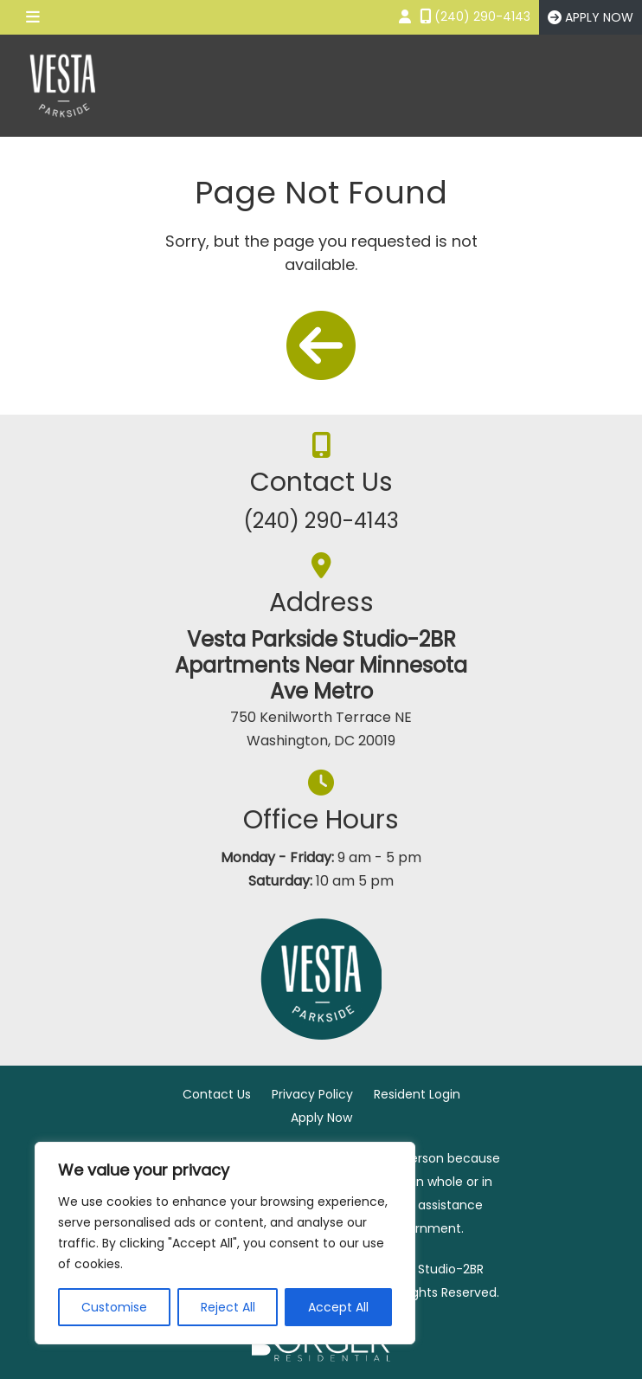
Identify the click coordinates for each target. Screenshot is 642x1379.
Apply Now (321, 1117)
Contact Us (217, 1094)
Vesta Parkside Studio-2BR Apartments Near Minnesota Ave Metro (321, 665)
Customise (114, 1307)
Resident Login (417, 1094)
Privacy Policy (312, 1094)
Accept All (338, 1307)
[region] (225, 1243)
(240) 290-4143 (321, 520)
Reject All (228, 1307)
